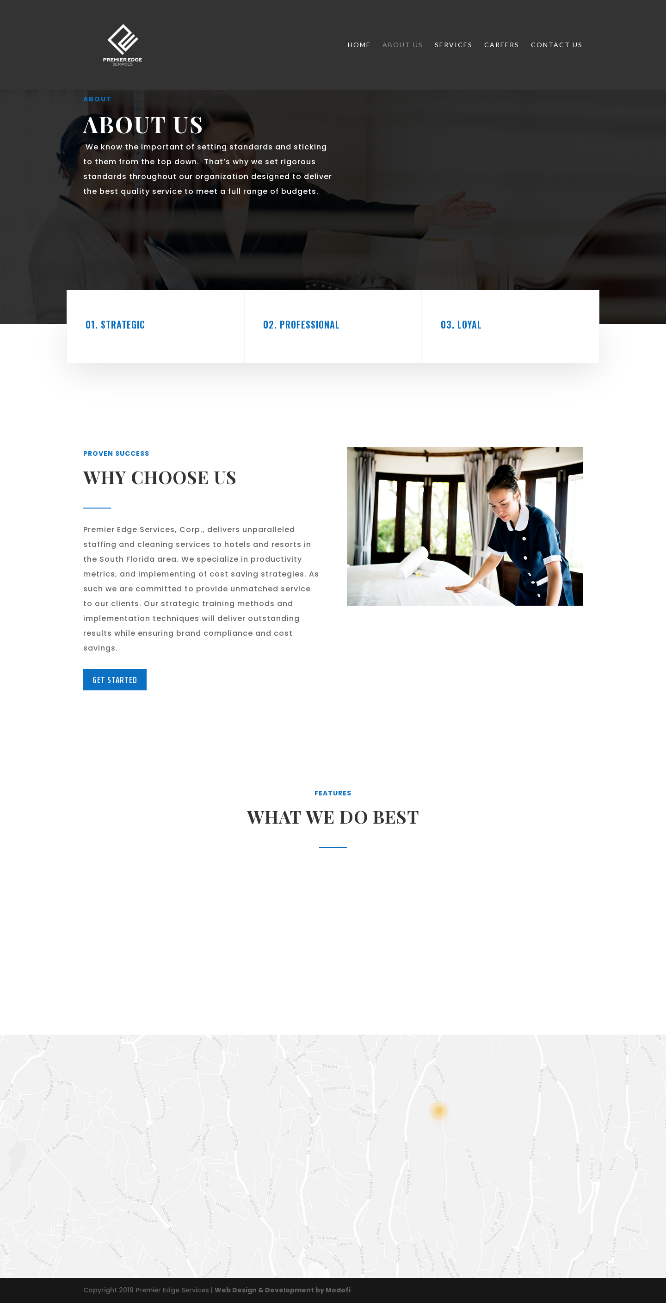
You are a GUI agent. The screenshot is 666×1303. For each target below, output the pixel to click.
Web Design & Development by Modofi (283, 1290)
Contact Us (557, 45)
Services (454, 45)
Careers (501, 45)
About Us (402, 45)
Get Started (114, 679)
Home (359, 45)
